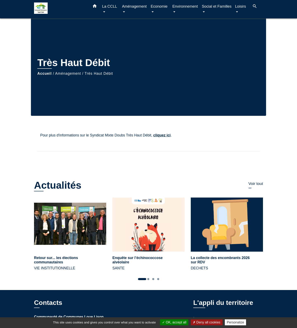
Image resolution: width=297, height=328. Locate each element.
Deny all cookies (206, 322)
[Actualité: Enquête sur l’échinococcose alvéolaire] (148, 236)
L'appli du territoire (223, 302)
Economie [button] (159, 6)
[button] (94, 7)
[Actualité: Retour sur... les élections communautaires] (70, 236)
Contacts (48, 302)
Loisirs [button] (240, 6)
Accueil (44, 73)
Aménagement (68, 73)
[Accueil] (60, 9)
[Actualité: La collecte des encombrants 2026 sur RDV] (227, 236)
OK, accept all (174, 322)
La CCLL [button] (109, 6)
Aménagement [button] (134, 6)
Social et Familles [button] (216, 6)
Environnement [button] (185, 6)
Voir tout (256, 183)
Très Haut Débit (99, 73)
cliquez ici (162, 135)
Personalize (235, 322)
